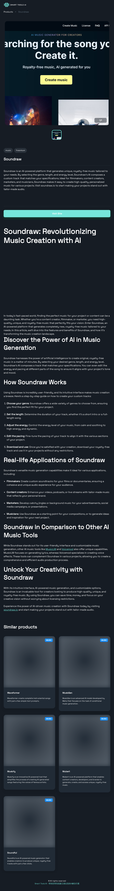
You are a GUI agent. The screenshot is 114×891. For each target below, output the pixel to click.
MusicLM (51, 549)
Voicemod (67, 549)
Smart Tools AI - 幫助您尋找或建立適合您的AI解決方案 (57, 883)
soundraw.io (11, 609)
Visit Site (57, 213)
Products (8, 11)
